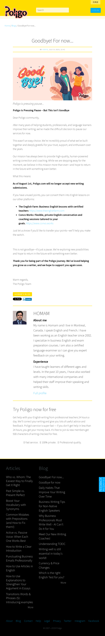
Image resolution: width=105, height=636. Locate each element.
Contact (28, 621)
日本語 (95, 2)
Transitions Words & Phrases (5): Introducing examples (19, 598)
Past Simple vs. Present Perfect (15, 493)
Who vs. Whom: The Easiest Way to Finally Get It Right (19, 481)
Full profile (39, 393)
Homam (45, 49)
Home (7, 25)
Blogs (14, 25)
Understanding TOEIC (52, 544)
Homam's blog (22, 294)
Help (38, 621)
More (30, 607)
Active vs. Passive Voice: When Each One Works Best (17, 536)
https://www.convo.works (39, 223)
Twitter (67, 621)
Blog (18, 621)
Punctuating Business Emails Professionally (19, 558)
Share (27, 299)
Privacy (57, 621)
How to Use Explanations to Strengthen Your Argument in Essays (18, 582)
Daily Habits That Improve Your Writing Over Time (52, 492)
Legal (47, 621)
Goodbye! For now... (51, 477)
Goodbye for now (49, 482)
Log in (95, 10)
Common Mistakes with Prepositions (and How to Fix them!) (17, 521)
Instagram (80, 621)
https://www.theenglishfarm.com (46, 210)
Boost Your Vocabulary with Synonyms (16, 505)
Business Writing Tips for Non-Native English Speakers (52, 506)
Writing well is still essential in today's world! (50, 553)
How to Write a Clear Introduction (18, 549)
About (9, 621)
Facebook (93, 621)
